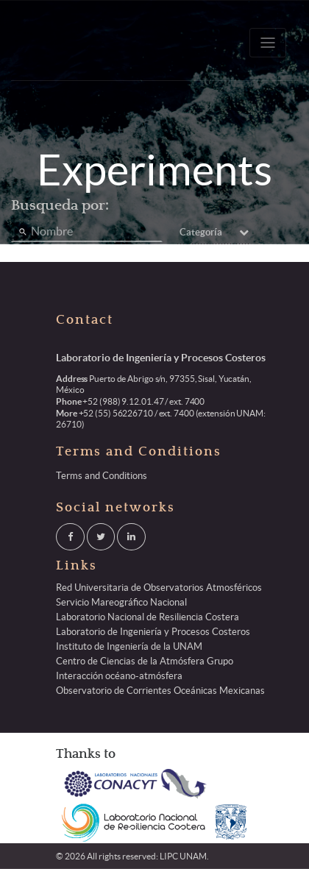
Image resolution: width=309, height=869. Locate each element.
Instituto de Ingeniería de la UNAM (129, 646)
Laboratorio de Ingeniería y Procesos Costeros (153, 631)
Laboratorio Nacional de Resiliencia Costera (147, 617)
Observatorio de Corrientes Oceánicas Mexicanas (160, 690)
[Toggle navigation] (267, 42)
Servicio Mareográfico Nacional (121, 602)
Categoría (214, 232)
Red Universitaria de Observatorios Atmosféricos (159, 587)
